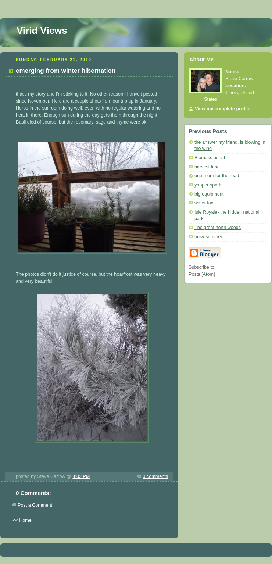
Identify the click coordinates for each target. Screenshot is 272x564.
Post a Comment (35, 505)
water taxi (204, 203)
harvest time (207, 166)
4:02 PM (81, 476)
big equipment (208, 194)
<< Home (22, 520)
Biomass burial (209, 157)
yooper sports (208, 185)
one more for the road (216, 175)
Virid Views (42, 30)
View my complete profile (222, 108)
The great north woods (217, 227)
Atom (208, 274)
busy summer (208, 236)
